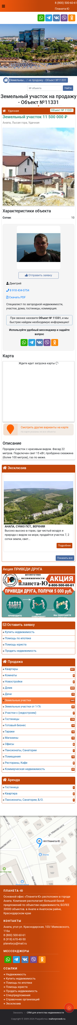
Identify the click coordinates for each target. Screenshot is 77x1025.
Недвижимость (16, 974)
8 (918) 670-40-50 (14, 939)
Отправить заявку (38, 275)
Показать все (65, 558)
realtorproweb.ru (57, 1019)
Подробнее (64, 545)
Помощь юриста (16, 987)
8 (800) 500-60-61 (66, 3)
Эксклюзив (13, 1003)
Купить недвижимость (20, 978)
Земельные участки (18, 80)
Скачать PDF (16, 297)
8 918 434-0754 (17, 290)
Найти (68, 88)
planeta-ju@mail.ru (15, 943)
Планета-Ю (62, 8)
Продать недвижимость (22, 991)
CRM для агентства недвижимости (45, 1012)
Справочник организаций (22, 999)
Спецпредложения (18, 995)
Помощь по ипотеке (19, 982)
